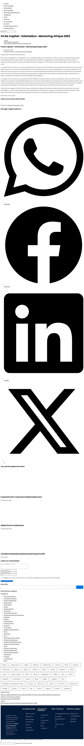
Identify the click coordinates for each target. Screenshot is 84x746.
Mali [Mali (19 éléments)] (63, 675)
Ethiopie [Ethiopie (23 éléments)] (34, 670)
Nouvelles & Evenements (12, 12)
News (5, 632)
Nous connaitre (9, 6)
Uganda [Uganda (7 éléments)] (48, 689)
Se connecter (8, 21)
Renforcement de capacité (24, 51)
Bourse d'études (8, 610)
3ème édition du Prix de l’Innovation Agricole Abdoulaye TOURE (19, 704)
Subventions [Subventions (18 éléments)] (73, 685)
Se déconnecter (9, 28)
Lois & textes (7, 628)
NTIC (5, 637)
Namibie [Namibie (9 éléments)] (27, 680)
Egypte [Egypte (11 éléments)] (25, 670)
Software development (10, 651)
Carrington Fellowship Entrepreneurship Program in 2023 (23, 554)
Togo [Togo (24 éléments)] (31, 689)
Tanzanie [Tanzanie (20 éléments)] (14, 689)
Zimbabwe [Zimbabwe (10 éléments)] (67, 689)
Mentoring (17, 105)
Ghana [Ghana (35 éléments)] (72, 670)
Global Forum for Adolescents (12, 525)
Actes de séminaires (10, 597)
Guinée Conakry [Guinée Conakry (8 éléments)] (15, 675)
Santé (5, 647)
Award (6, 608)
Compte (6, 24)
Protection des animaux (11, 641)
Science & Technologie (10, 649)
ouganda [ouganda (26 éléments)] (54, 680)
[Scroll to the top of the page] (1, 742)
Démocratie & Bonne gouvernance (14, 616)
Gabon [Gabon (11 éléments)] (44, 670)
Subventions (7, 655)
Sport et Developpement (11, 653)
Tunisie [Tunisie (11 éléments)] (39, 689)
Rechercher (4, 585)
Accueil (6, 3)
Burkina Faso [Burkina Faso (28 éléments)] (47, 666)
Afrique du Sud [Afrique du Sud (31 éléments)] (15, 666)
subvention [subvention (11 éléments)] (61, 685)
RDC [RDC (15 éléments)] (62, 680)
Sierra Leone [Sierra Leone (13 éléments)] (40, 685)
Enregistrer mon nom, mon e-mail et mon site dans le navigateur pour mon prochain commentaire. (31, 579)
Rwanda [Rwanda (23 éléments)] (30, 685)
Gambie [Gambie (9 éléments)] (52, 670)
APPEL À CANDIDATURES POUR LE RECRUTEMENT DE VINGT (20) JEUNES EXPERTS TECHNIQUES (30, 696)
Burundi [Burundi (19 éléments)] (57, 666)
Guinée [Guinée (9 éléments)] (4, 675)
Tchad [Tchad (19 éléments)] (23, 689)
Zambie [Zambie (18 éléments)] (57, 689)
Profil (5, 17)
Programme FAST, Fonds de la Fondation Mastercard (21, 497)
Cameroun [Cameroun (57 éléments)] (76, 666)
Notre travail (8, 8)
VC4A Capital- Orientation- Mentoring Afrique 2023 (17, 43)
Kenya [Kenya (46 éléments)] (27, 675)
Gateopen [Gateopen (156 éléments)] (62, 670)
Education (7, 618)
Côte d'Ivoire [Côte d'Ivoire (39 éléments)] (6, 670)
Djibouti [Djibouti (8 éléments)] (16, 670)
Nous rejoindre (8, 10)
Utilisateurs (7, 15)
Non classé (7, 635)
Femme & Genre (9, 51)
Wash (5, 662)
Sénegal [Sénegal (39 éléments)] (4, 689)
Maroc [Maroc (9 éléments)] (71, 675)
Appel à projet (8, 604)
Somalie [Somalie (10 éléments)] (51, 685)
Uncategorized (8, 659)
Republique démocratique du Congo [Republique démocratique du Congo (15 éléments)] (12, 685)
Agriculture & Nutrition (10, 599)
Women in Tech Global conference (10, 698)
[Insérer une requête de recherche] (8, 31)
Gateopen (10, 105)
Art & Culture (7, 606)
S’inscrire (6, 19)
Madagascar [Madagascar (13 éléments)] (45, 675)
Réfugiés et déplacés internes (12, 643)
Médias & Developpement (11, 630)
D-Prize (3, 702)
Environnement (8, 622)
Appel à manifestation (10, 601)
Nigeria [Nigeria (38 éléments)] (45, 680)
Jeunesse (6, 626)
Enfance (6, 620)
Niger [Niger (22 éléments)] (36, 680)
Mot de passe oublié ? (11, 26)
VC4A (21, 105)
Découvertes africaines (10, 614)
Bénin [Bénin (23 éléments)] (66, 666)
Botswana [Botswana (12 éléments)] (36, 666)
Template (6, 657)
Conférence (7, 612)
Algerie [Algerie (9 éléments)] (26, 666)
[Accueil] (6, 40)
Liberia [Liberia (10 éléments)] (35, 675)
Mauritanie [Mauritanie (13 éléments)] (5, 680)
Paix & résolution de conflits (12, 639)
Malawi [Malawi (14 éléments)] (55, 675)
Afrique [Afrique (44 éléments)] (4, 666)
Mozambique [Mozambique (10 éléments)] (17, 680)
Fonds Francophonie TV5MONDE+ (10, 700)
